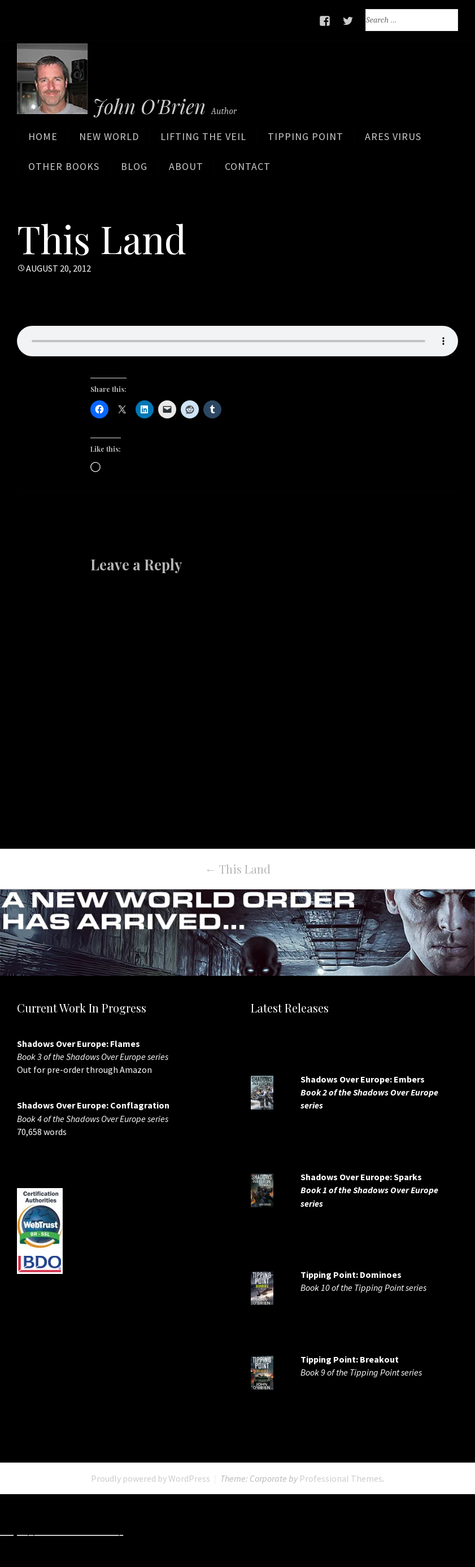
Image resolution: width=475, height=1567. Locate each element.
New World (109, 141)
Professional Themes (340, 1477)
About (186, 171)
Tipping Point (305, 141)
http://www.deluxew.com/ (406, 1530)
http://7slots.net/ (169, 1530)
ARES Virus (393, 141)
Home (43, 141)
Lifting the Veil (203, 141)
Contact (248, 171)
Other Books (63, 171)
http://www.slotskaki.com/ (277, 1530)
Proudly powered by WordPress (150, 1477)
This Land (238, 868)
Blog (134, 171)
